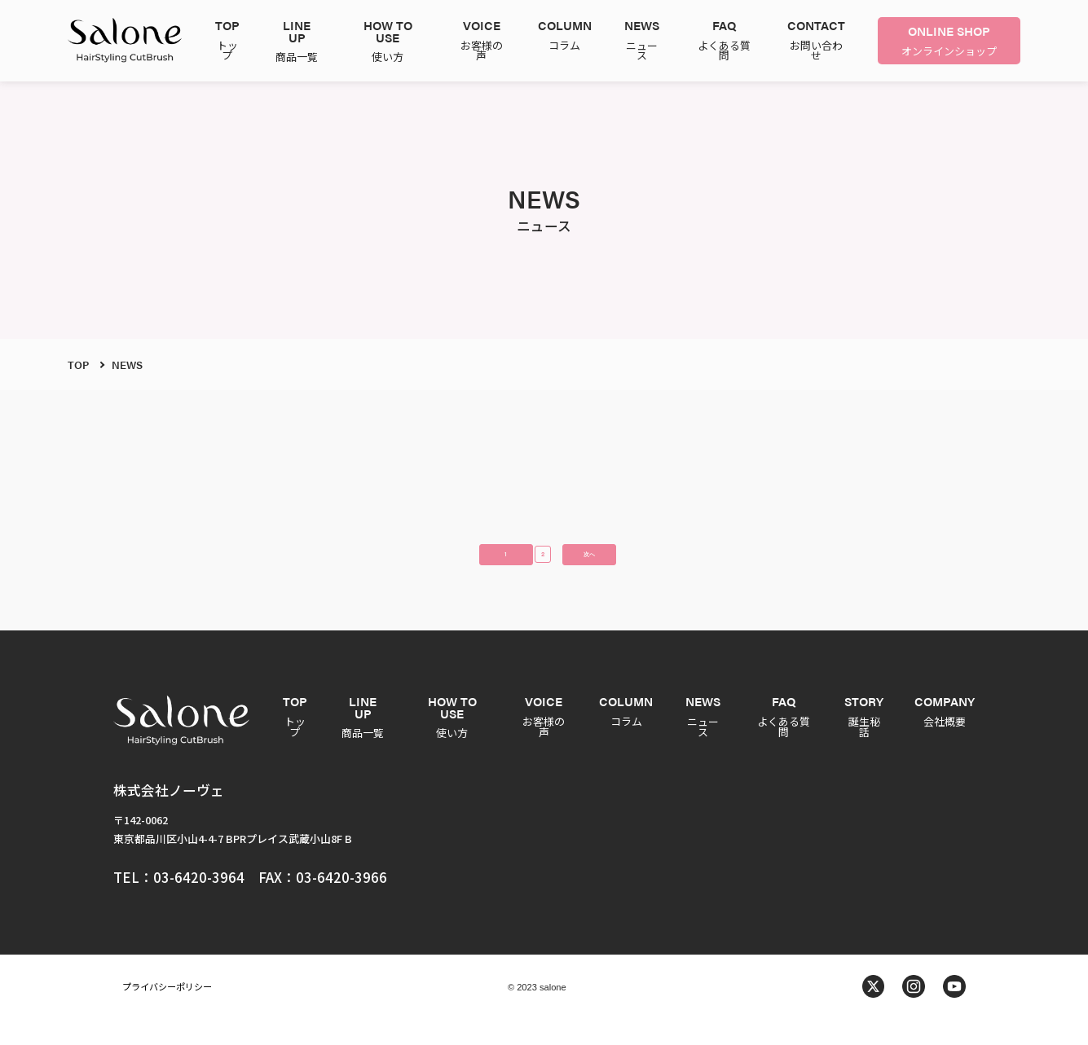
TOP (78, 364)
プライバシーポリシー (167, 1012)
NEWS (127, 364)
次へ (623, 572)
